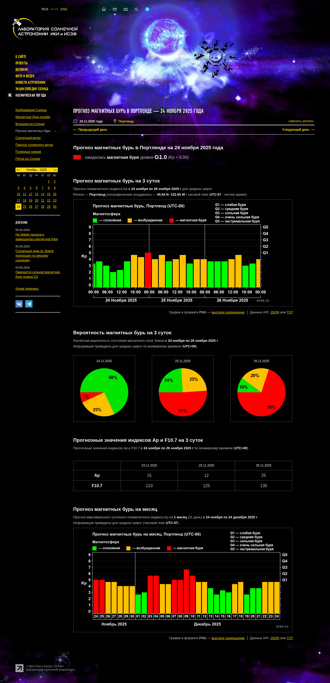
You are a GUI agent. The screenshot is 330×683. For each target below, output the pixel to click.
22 (48, 200)
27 (36, 207)
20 (36, 200)
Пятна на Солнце (27, 159)
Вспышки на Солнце (30, 124)
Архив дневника (26, 288)
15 (48, 194)
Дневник (21, 69)
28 (42, 207)
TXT (290, 312)
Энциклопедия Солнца (31, 89)
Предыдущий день (92, 129)
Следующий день (295, 129)
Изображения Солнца (31, 110)
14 (42, 194)
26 (30, 207)
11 (24, 194)
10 (18, 194)
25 (24, 207)
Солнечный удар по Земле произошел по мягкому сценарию (34, 255)
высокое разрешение (228, 312)
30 (54, 207)
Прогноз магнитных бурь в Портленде (112, 111)
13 (36, 194)
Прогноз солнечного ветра (34, 145)
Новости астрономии (30, 82)
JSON (274, 312)
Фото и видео (25, 76)
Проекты (21, 63)
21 (42, 200)
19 (30, 200)
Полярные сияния (28, 152)
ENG (64, 9)
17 (18, 200)
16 (54, 194)
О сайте (20, 56)
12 (30, 194)
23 (54, 200)
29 (48, 207)
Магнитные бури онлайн (32, 117)
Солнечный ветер (28, 138)
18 (24, 200)
